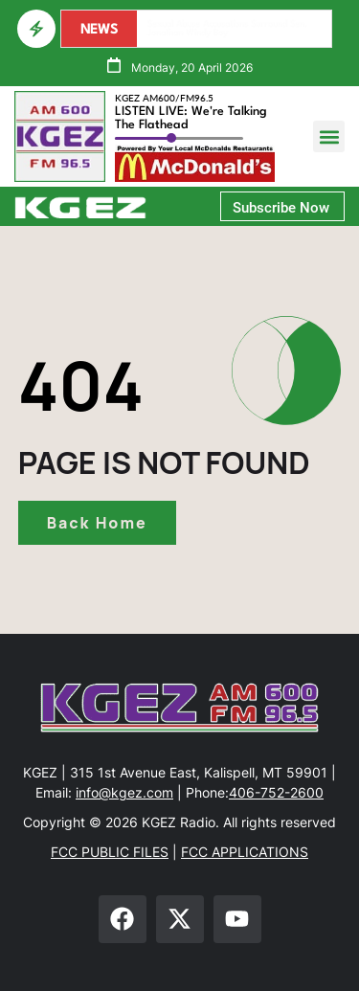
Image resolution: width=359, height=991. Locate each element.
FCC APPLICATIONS (244, 852)
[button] (329, 136)
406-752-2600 (276, 792)
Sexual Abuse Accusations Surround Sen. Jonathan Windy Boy (228, 28)
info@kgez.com (124, 792)
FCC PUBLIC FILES (109, 852)
